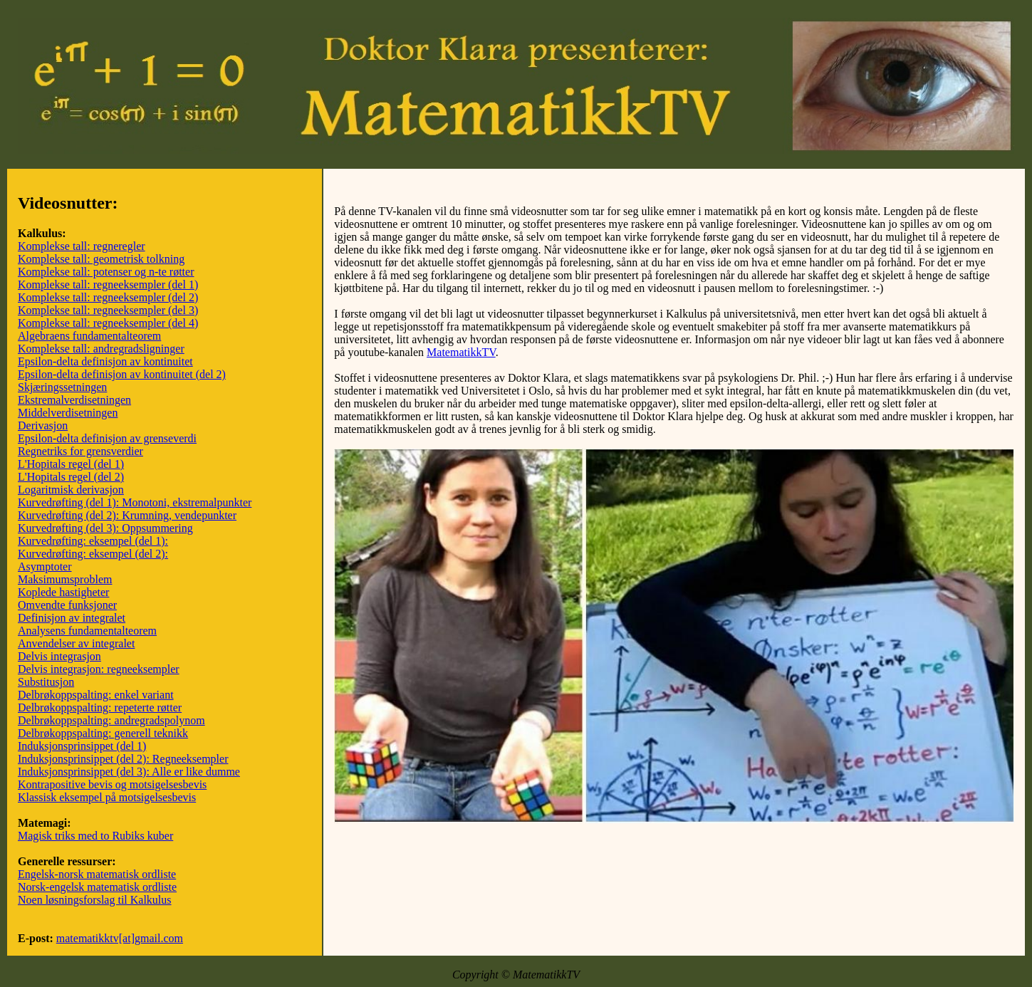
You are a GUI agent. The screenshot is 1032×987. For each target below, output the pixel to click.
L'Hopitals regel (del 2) (71, 477)
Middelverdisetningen (68, 413)
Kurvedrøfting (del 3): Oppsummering (105, 528)
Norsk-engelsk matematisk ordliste (97, 887)
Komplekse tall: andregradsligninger (101, 349)
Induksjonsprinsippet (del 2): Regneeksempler (123, 759)
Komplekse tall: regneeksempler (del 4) (108, 323)
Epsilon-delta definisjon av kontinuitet (105, 361)
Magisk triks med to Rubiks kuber (95, 836)
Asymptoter (45, 566)
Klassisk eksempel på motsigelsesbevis (107, 797)
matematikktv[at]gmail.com (119, 938)
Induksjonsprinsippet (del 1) (82, 746)
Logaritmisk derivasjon (71, 490)
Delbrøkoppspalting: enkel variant (96, 695)
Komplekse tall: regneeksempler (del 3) (108, 310)
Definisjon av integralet (71, 618)
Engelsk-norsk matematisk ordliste (97, 874)
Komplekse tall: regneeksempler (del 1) (108, 284)
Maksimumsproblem (65, 579)
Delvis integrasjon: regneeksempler (98, 669)
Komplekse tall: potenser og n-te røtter (106, 272)
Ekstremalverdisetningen (74, 400)
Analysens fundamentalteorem (87, 631)
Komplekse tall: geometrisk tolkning (101, 259)
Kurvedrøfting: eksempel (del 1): (93, 541)
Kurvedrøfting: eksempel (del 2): (93, 554)
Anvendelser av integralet (76, 643)
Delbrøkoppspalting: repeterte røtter (100, 707)
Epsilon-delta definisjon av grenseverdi (107, 438)
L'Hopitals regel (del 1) (71, 464)
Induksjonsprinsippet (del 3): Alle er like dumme (129, 772)
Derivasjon (43, 425)
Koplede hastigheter (63, 592)
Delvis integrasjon (59, 656)
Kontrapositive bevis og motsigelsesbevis (112, 784)
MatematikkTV (461, 352)
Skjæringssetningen (62, 387)
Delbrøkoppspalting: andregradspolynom (111, 720)
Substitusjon (46, 682)
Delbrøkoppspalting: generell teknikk (103, 733)
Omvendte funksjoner (67, 605)
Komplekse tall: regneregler (81, 246)
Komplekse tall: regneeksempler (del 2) (108, 297)
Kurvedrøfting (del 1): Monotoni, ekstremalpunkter (134, 502)
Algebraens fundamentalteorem (89, 336)
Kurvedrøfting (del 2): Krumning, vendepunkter (127, 515)
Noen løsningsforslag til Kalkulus (95, 900)
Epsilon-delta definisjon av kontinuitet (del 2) (122, 374)
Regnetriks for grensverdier (80, 451)
